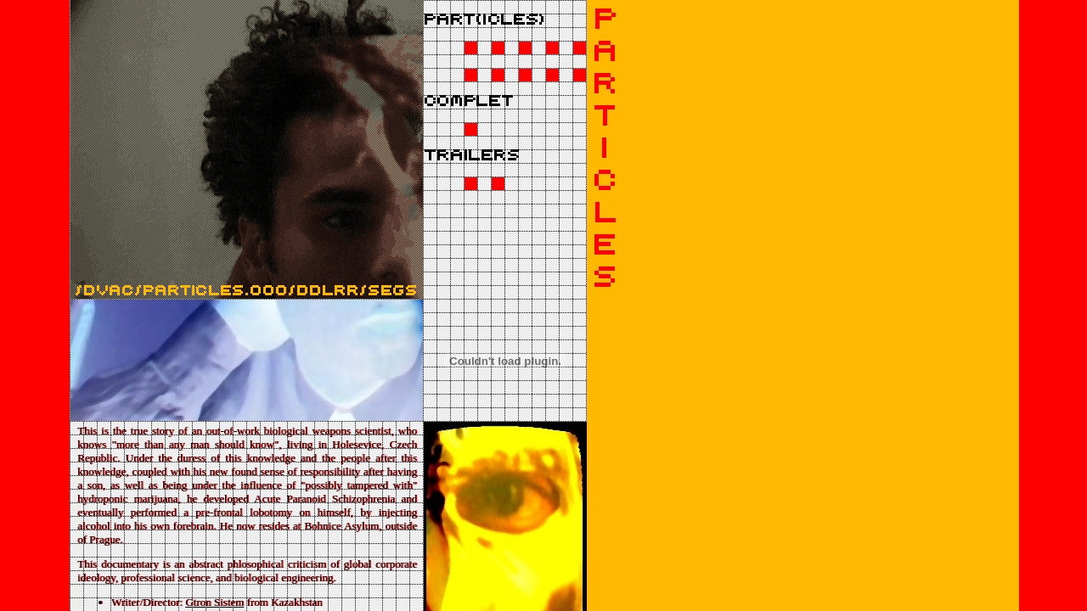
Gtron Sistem (214, 602)
